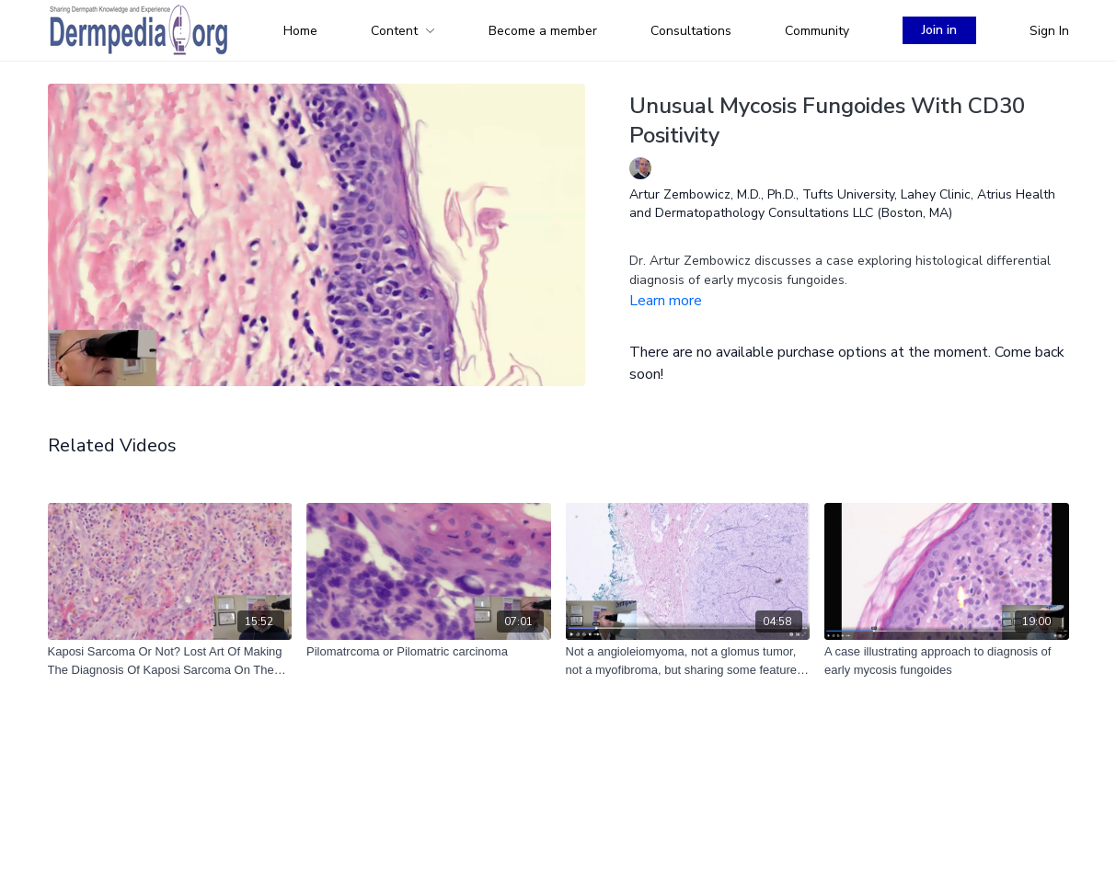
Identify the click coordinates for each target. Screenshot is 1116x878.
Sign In (1049, 31)
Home (300, 31)
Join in (939, 30)
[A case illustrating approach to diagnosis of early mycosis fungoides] (946, 660)
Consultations (690, 31)
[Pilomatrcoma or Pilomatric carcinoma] (428, 652)
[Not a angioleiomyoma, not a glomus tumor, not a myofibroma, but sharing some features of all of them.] (688, 660)
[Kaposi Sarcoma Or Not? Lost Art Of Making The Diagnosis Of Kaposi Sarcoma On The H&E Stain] (170, 660)
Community (817, 31)
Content (403, 31)
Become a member (543, 31)
